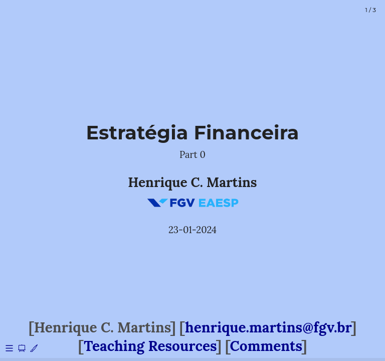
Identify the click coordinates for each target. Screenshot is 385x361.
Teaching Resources (150, 346)
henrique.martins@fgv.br (268, 327)
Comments (266, 346)
